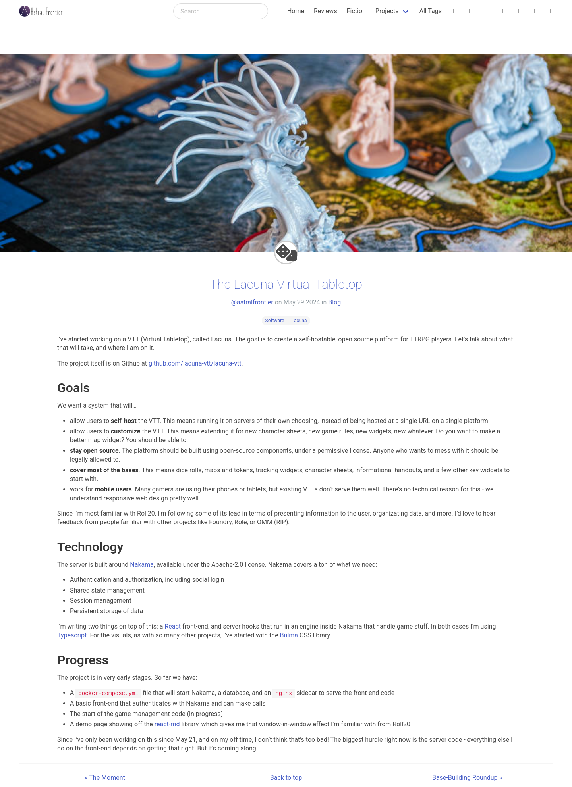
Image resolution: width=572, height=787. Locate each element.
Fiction (356, 11)
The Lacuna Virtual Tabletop (286, 284)
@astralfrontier (252, 302)
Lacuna (299, 320)
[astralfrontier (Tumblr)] (486, 11)
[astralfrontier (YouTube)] (534, 11)
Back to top (286, 777)
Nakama (142, 564)
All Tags (430, 11)
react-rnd (167, 724)
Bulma (289, 635)
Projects (387, 11)
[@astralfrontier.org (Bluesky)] (454, 11)
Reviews (325, 11)
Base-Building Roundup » (467, 777)
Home (295, 11)
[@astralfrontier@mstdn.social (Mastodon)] (518, 11)
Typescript (72, 635)
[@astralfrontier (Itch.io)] (470, 11)
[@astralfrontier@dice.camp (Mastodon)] (502, 11)
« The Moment (105, 777)
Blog (334, 302)
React (172, 626)
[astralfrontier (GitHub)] (550, 11)
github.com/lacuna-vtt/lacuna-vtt (195, 363)
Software (274, 320)
